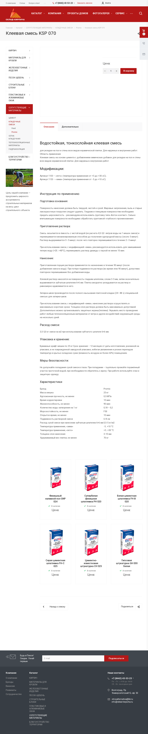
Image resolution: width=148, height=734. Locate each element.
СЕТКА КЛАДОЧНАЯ (14, 137)
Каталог (33, 673)
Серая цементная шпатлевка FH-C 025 (55, 563)
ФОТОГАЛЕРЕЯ (102, 13)
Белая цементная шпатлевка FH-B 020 (126, 498)
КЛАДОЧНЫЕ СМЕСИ (14, 123)
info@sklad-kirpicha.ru (122, 702)
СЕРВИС (121, 13)
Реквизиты (11, 690)
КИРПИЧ (12, 50)
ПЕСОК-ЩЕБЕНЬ (16, 77)
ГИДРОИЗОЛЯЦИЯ (17, 149)
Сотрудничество (14, 694)
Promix (14, 132)
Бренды (9, 682)
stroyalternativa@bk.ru (122, 699)
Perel (14, 128)
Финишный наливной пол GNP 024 (55, 498)
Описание (49, 126)
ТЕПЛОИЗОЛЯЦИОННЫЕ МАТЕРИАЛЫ (19, 143)
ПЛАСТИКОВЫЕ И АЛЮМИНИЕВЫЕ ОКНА (17, 98)
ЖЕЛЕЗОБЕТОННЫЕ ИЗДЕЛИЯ (18, 69)
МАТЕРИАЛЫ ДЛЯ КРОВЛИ (17, 59)
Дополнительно (70, 126)
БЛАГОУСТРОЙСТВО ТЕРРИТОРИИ (18, 158)
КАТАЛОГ (38, 13)
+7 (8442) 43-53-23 (122, 678)
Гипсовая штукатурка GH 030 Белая (126, 563)
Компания (11, 673)
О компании (11, 678)
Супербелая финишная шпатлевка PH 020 (91, 498)
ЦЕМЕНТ (12, 118)
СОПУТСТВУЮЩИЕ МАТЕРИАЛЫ (17, 109)
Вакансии (10, 686)
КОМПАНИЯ (56, 13)
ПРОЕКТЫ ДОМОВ (77, 13)
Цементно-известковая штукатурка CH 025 (91, 563)
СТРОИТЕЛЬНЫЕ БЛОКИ (17, 86)
